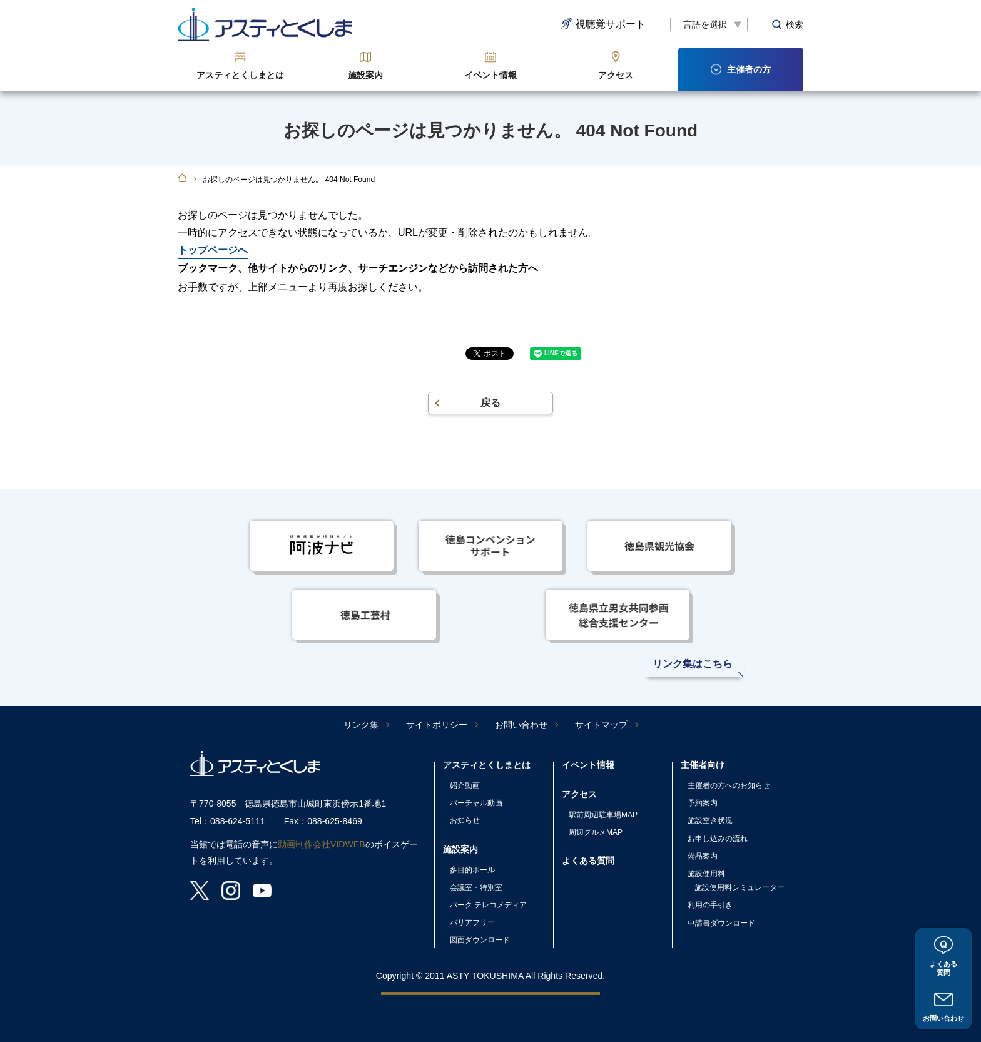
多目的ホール (472, 870)
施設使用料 (706, 873)
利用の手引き (710, 905)
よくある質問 (943, 966)
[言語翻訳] (709, 24)
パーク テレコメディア (488, 905)
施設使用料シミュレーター (739, 887)
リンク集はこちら (693, 663)
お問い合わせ (943, 1017)
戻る (490, 402)
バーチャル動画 (476, 803)
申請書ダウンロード (721, 923)
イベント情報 (490, 75)
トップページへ (213, 250)
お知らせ (465, 820)
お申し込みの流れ (718, 838)
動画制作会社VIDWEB (321, 844)
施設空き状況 (710, 820)
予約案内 (703, 803)
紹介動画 (465, 785)
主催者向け (702, 765)
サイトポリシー (436, 725)
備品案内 (703, 856)
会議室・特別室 (476, 887)
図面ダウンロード (480, 940)
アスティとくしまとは (240, 75)
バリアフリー (472, 922)
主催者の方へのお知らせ (729, 785)
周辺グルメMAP (596, 832)
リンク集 (361, 725)
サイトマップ (601, 725)
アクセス (615, 75)
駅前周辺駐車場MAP (603, 814)
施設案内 (365, 75)
